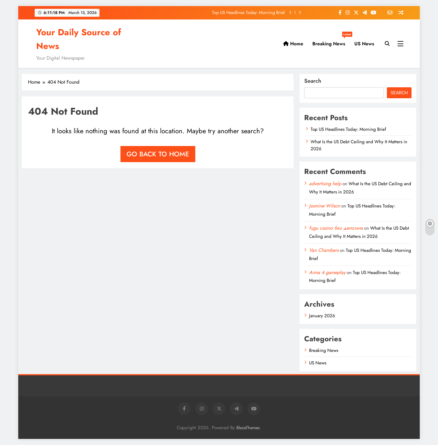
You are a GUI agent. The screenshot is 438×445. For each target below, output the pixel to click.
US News (364, 43)
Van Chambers (324, 250)
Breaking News (331, 41)
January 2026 (322, 315)
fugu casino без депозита (336, 227)
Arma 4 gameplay (327, 272)
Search (312, 81)
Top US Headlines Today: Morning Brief (248, 12)
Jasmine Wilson (324, 205)
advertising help (325, 183)
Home (293, 43)
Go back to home (158, 154)
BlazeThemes (248, 428)
